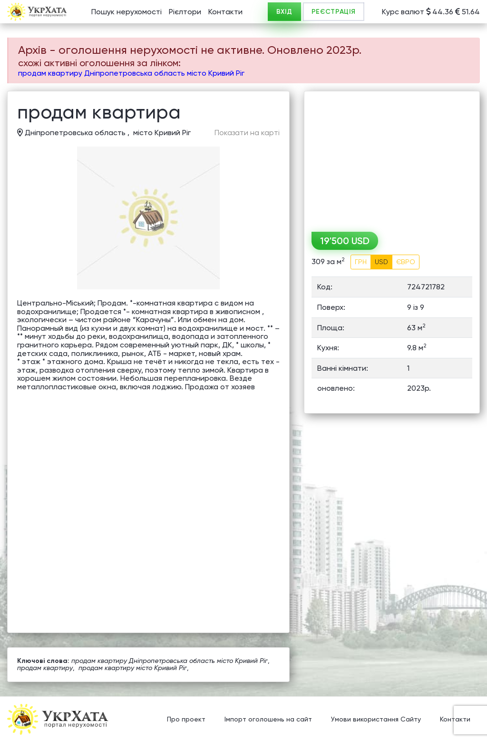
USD (381, 262)
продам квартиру (45, 668)
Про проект (186, 719)
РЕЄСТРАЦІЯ (334, 12)
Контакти (225, 11)
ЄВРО (405, 262)
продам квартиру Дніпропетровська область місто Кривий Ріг (131, 73)
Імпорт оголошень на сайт (268, 719)
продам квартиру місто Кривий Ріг (132, 668)
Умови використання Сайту (376, 719)
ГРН (361, 262)
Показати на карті (247, 132)
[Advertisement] (391, 158)
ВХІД (284, 12)
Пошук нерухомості (126, 11)
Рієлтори (185, 11)
